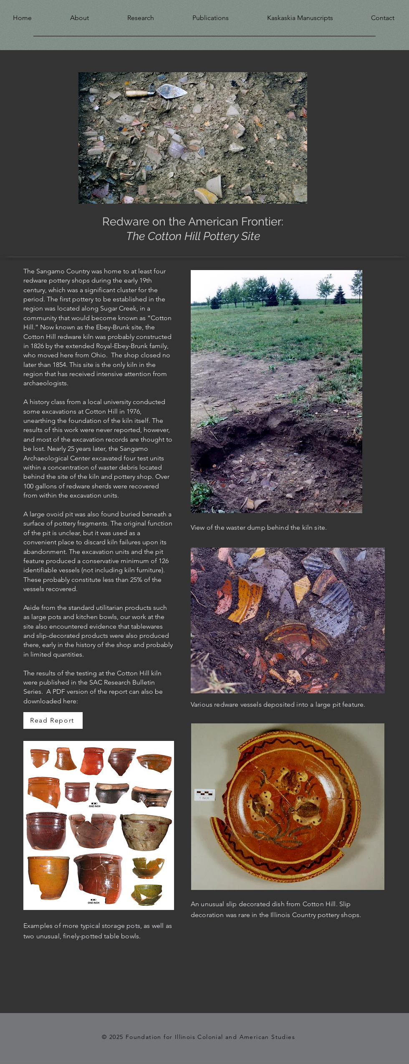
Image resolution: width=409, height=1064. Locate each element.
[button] (66, 16)
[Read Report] (53, 720)
